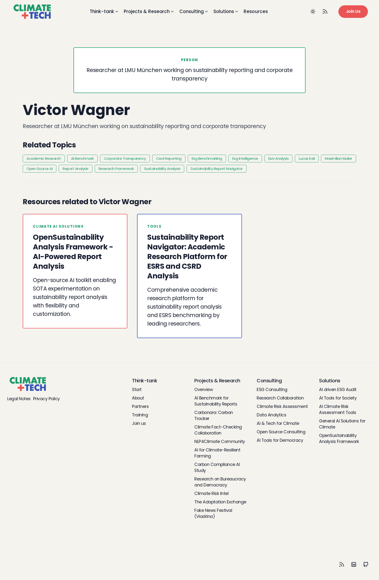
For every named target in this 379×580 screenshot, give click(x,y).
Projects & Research (149, 11)
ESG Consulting (272, 389)
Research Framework (116, 168)
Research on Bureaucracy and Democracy (220, 482)
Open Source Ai (39, 168)
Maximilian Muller (338, 158)
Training (140, 415)
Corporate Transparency (125, 158)
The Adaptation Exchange (220, 502)
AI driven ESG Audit (338, 389)
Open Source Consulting (281, 432)
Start (137, 389)
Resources (256, 11)
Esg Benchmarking (207, 158)
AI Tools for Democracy (280, 440)
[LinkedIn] (354, 564)
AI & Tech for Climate (278, 423)
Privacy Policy (46, 399)
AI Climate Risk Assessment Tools (337, 409)
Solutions (226, 11)
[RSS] (341, 564)
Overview (203, 389)
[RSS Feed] (325, 12)
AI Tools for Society (338, 398)
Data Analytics (271, 415)
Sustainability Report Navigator (216, 168)
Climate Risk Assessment (282, 406)
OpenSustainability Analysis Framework (339, 438)
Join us (139, 423)
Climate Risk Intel (211, 493)
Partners (140, 406)
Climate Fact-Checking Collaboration (218, 430)
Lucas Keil (307, 158)
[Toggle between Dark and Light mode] (313, 12)
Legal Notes (19, 399)
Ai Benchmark (82, 158)
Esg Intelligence (245, 158)
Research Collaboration (280, 398)
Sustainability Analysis (162, 168)
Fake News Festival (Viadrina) (213, 513)
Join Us (353, 11)
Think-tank (104, 11)
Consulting (194, 11)
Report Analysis (75, 168)
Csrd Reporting (169, 158)
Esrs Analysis (278, 158)
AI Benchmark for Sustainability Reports (215, 401)
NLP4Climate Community (219, 441)
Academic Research (44, 158)
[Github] (366, 564)
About (138, 398)
